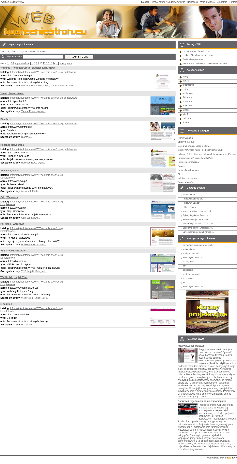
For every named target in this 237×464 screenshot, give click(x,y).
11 (44, 63)
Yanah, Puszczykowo (12, 93)
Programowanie (185, 158)
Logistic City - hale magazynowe (198, 55)
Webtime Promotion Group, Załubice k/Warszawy (27, 67)
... (32, 63)
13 (50, 63)
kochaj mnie (188, 261)
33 (12, 63)
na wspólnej (188, 278)
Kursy (185, 76)
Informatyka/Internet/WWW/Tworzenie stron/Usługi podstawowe (43, 72)
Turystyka (187, 101)
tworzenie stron (8, 51)
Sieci (180, 174)
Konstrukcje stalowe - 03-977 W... (199, 223)
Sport (185, 114)
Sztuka (186, 80)
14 (54, 63)
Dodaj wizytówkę (176, 2)
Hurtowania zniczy (191, 203)
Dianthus (5, 119)
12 (47, 63)
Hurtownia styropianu (193, 199)
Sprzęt (181, 142)
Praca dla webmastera (188, 170)
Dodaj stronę (159, 2)
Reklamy (187, 118)
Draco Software (203, 146)
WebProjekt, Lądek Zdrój (14, 277)
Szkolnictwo (188, 105)
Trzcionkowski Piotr (203, 158)
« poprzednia (22, 63)
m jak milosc (189, 249)
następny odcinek (191, 253)
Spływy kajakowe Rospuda (196, 215)
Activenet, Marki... (30, 191)
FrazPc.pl (189, 142)
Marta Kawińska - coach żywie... (198, 211)
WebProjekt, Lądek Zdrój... (35, 298)
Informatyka (188, 85)
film (184, 266)
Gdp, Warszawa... (30, 217)
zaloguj (145, 2)
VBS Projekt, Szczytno (12, 250)
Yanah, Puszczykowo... (33, 111)
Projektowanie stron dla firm (196, 51)
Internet (186, 122)
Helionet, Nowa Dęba (12, 145)
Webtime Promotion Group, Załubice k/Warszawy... (48, 85)
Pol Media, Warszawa (12, 224)
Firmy (185, 89)
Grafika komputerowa (193, 59)
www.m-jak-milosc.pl (192, 257)
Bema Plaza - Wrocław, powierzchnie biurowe (205, 63)
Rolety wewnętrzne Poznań (196, 219)
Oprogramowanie (186, 146)
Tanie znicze (189, 194)
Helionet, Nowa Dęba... (33, 162)
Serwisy (181, 166)
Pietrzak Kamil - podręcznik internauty (204, 150)
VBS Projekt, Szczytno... (34, 271)
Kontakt (233, 2)
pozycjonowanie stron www (33, 51)
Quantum (188, 138)
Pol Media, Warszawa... (33, 244)
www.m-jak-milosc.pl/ (193, 286)
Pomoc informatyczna (188, 162)
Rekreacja (188, 97)
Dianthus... (26, 137)
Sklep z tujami (189, 207)
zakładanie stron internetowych (198, 245)
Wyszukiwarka (14, 56)
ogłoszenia (188, 270)
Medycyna (188, 93)
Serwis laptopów (186, 182)
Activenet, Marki (9, 170)
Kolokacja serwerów (187, 178)
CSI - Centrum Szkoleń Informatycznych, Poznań (212, 154)
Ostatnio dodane (196, 187)
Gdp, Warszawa (9, 197)
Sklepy (186, 110)
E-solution (6, 304)
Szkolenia (182, 154)
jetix (185, 282)
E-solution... (27, 324)
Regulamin (221, 2)
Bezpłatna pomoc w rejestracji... (198, 228)
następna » (66, 63)
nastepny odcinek (191, 274)
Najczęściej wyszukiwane (200, 2)
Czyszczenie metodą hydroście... (198, 232)
